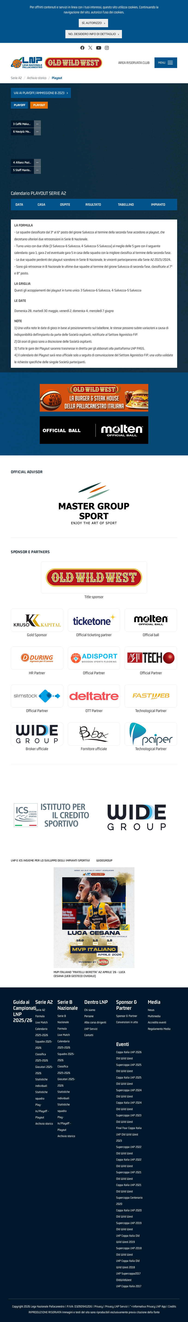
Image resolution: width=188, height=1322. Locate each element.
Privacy (98, 1306)
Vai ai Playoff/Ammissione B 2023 (39, 93)
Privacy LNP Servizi (116, 1306)
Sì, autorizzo (92, 23)
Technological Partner (151, 711)
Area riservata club (134, 63)
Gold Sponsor (37, 635)
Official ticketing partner (94, 635)
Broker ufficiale (37, 749)
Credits (172, 1306)
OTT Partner (94, 711)
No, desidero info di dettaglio (92, 34)
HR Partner (37, 673)
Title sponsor (94, 597)
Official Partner (94, 673)
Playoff (19, 105)
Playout (39, 105)
